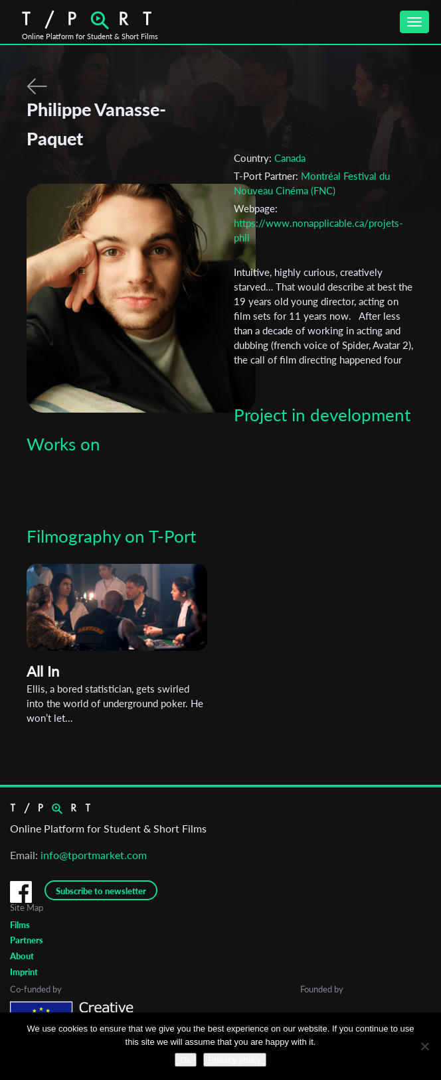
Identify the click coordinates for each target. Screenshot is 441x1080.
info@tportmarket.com (94, 854)
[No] (424, 1046)
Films (20, 924)
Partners (26, 940)
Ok (185, 1060)
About (22, 956)
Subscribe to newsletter (101, 891)
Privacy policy (235, 1060)
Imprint (24, 972)
